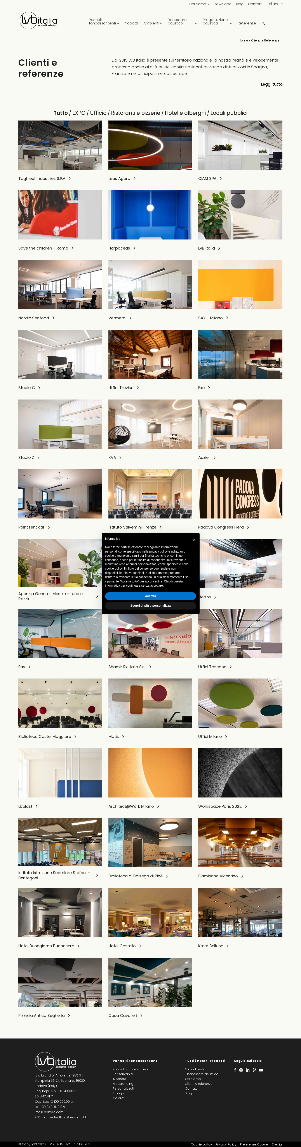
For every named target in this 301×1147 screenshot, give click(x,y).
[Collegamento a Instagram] (241, 1070)
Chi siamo (197, 4)
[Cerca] (263, 21)
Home (243, 40)
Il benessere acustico (201, 1074)
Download (222, 4)
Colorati (119, 1098)
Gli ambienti (194, 1069)
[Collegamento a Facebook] (235, 1070)
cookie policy (113, 568)
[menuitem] (103, 21)
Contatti (255, 4)
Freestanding (123, 1084)
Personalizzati (123, 1088)
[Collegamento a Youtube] (261, 1070)
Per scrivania (123, 1074)
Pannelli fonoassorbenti (131, 1069)
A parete (119, 1079)
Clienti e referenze (198, 1084)
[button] (193, 540)
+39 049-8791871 (52, 1107)
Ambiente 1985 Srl (69, 1075)
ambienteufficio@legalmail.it (64, 1117)
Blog (240, 4)
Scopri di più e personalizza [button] (150, 605)
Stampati (120, 1093)
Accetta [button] (150, 596)
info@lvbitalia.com (49, 1112)
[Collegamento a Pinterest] (254, 1070)
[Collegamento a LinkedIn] (247, 1070)
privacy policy (158, 551)
